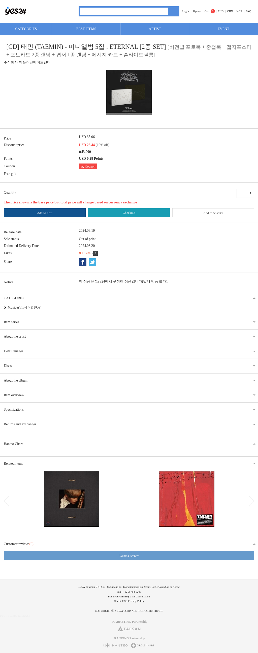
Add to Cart (44, 213)
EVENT (223, 29)
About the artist (15, 336)
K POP (36, 307)
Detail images (13, 351)
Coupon (88, 166)
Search (173, 11)
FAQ (248, 11)
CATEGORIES (26, 29)
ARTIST (155, 29)
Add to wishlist (213, 213)
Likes (86, 253)
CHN (230, 11)
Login (185, 11)
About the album (15, 380)
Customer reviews (19, 544)
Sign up (196, 11)
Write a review (129, 555)
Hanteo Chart (13, 444)
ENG (221, 11)
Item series (11, 322)
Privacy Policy (136, 600)
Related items (13, 463)
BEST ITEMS (86, 29)
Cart (207, 11)
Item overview (14, 395)
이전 (6, 501)
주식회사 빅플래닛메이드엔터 (27, 62)
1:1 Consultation (141, 596)
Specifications (14, 409)
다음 (251, 501)
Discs (8, 366)
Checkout (129, 213)
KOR (239, 11)
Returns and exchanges (20, 424)
